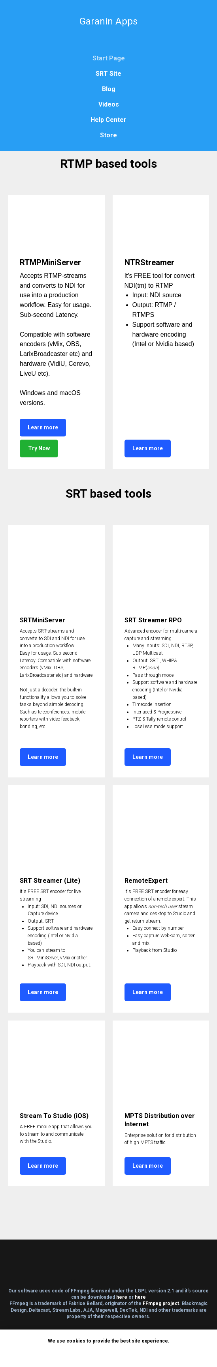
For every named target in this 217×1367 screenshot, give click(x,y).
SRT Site (108, 73)
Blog (108, 89)
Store (108, 135)
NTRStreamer (149, 262)
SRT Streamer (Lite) (50, 880)
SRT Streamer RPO (153, 620)
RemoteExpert (146, 880)
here (121, 1297)
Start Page (108, 58)
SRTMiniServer (42, 620)
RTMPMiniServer (50, 262)
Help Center (108, 120)
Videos (108, 104)
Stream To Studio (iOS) (54, 1116)
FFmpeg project (161, 1303)
